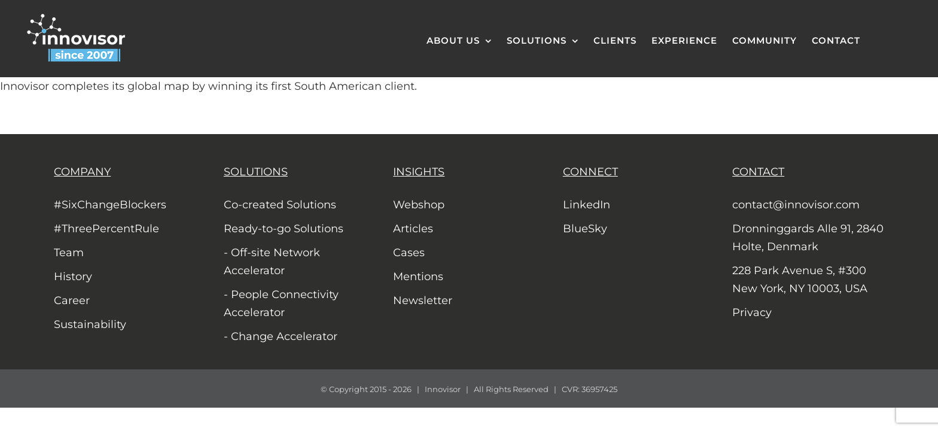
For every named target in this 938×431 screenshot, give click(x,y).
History (73, 276)
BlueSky (585, 228)
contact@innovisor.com (796, 204)
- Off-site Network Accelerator (272, 261)
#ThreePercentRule (106, 228)
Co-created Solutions (280, 204)
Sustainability (90, 324)
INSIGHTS (418, 171)
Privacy (752, 312)
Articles (413, 228)
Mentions (418, 276)
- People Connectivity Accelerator (281, 303)
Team (69, 252)
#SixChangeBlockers (110, 204)
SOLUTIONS (256, 171)
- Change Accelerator (280, 336)
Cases (409, 252)
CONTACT (758, 171)
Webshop (418, 204)
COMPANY (82, 171)
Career (72, 300)
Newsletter (422, 300)
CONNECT (590, 171)
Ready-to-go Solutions (283, 228)
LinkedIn (586, 204)
